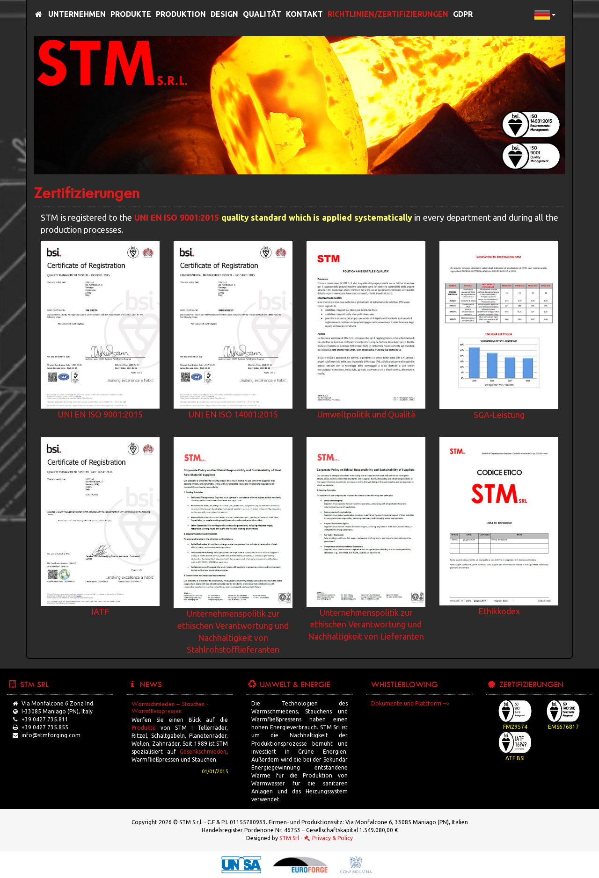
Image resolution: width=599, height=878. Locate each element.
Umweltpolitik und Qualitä (366, 414)
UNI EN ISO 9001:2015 (176, 217)
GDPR (463, 14)
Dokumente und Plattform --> (410, 703)
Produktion (181, 14)
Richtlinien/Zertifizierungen (388, 14)
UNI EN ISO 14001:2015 (233, 414)
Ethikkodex (499, 611)
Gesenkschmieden (203, 751)
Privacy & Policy (328, 838)
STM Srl (289, 838)
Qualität (262, 14)
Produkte (130, 14)
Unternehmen (77, 14)
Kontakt (304, 14)
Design (224, 14)
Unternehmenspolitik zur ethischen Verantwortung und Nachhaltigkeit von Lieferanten (366, 624)
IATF (100, 611)
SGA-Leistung (499, 414)
